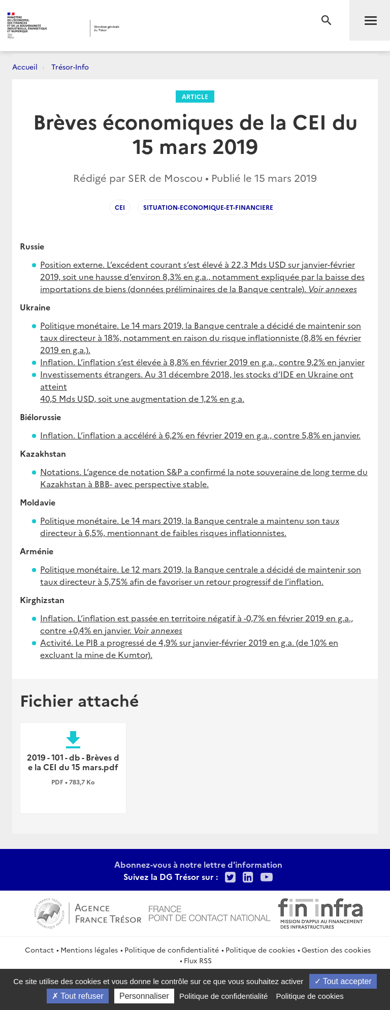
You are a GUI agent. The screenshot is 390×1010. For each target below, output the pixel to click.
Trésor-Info (70, 66)
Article (195, 96)
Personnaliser (144, 996)
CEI (120, 207)
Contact (39, 949)
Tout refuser (78, 996)
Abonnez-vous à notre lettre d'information (198, 864)
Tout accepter (343, 981)
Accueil (25, 66)
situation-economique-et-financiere (208, 207)
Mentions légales (89, 949)
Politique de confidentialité (171, 949)
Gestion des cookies (336, 949)
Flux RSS (198, 960)
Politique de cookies (260, 949)
